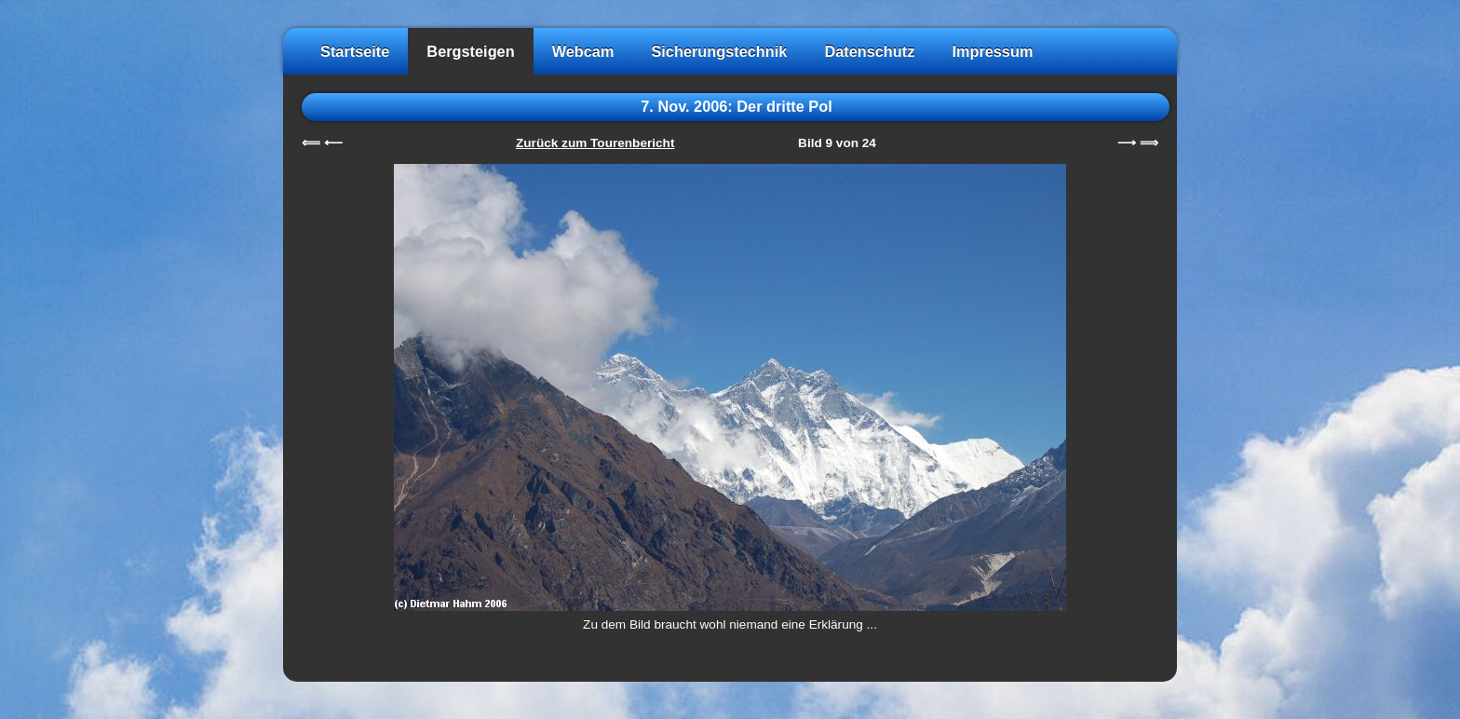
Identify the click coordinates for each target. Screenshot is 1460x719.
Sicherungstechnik (719, 51)
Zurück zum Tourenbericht (595, 143)
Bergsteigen (470, 51)
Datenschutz (869, 51)
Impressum (992, 51)
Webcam (583, 51)
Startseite (354, 51)
